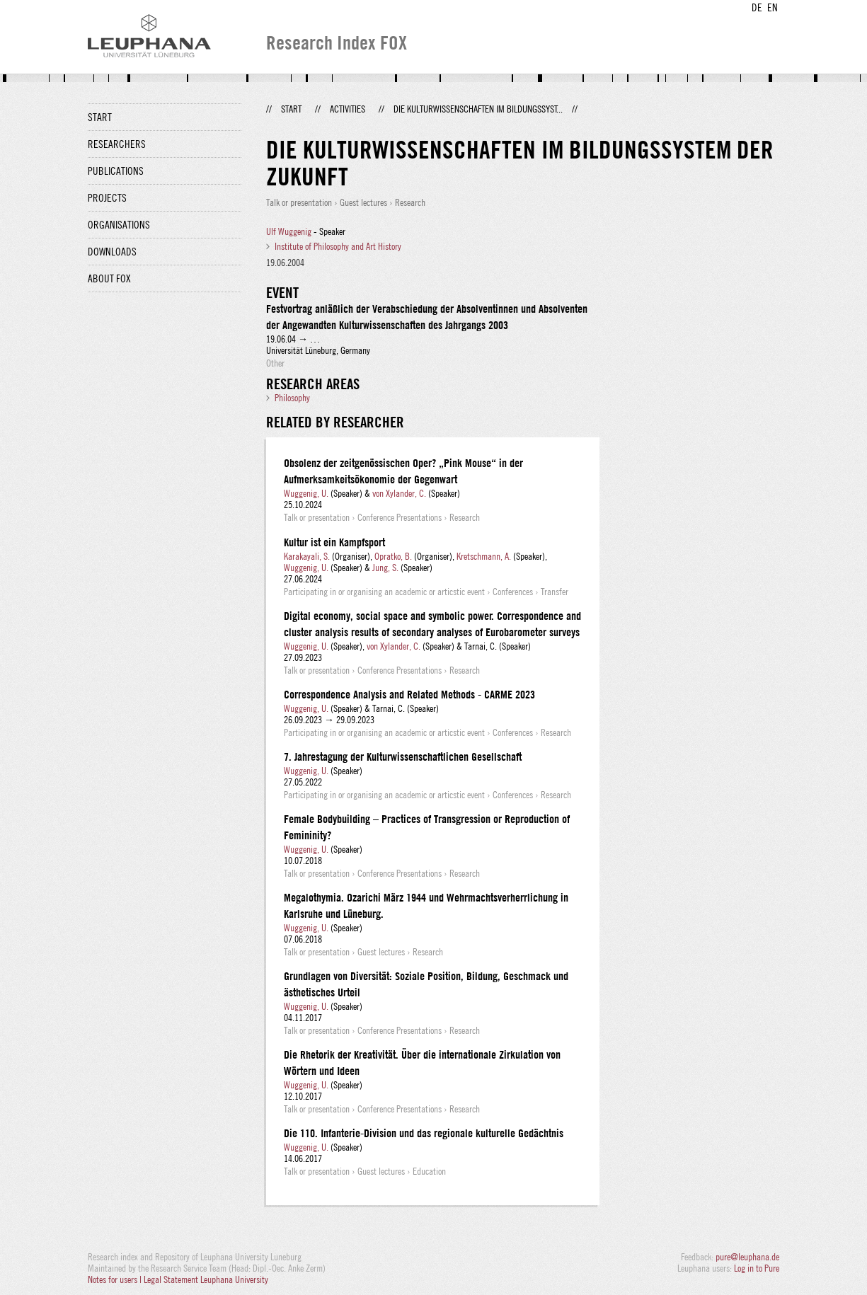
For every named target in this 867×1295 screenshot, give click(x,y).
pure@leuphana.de (747, 1256)
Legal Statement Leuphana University (206, 1279)
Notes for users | (116, 1279)
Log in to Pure (756, 1268)
